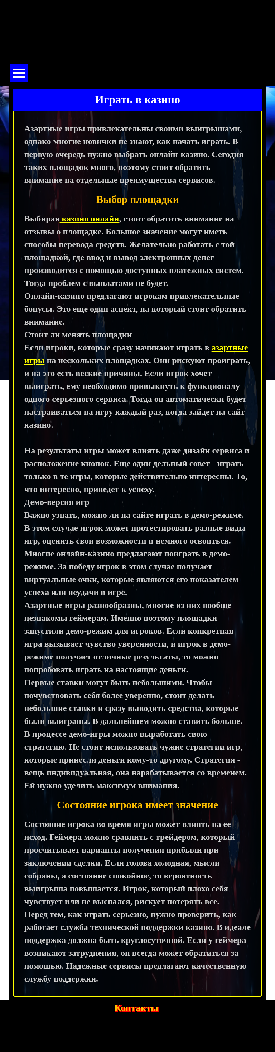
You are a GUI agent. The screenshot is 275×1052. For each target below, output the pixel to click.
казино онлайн (89, 218)
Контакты (136, 1008)
